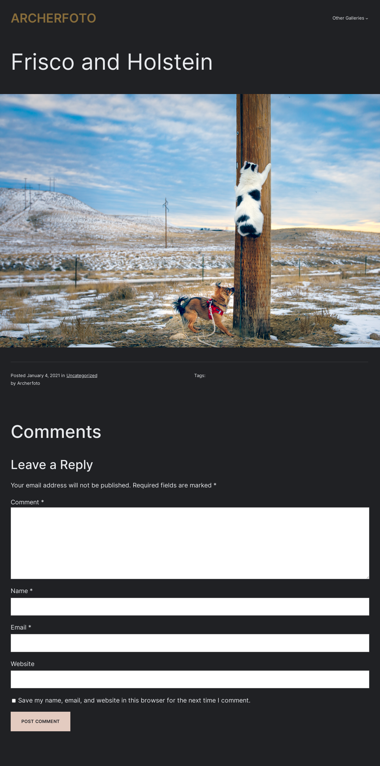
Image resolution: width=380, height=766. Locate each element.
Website (22, 664)
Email (21, 627)
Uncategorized (81, 375)
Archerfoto (53, 18)
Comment (27, 502)
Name (22, 591)
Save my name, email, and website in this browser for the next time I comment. (134, 700)
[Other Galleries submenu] (366, 18)
